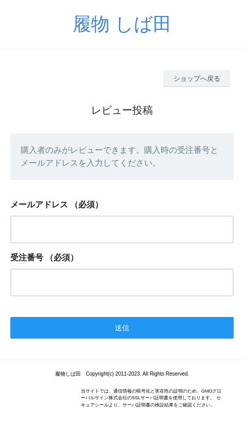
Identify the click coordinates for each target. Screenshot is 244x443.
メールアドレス (39, 204)
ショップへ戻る (196, 78)
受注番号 (26, 257)
